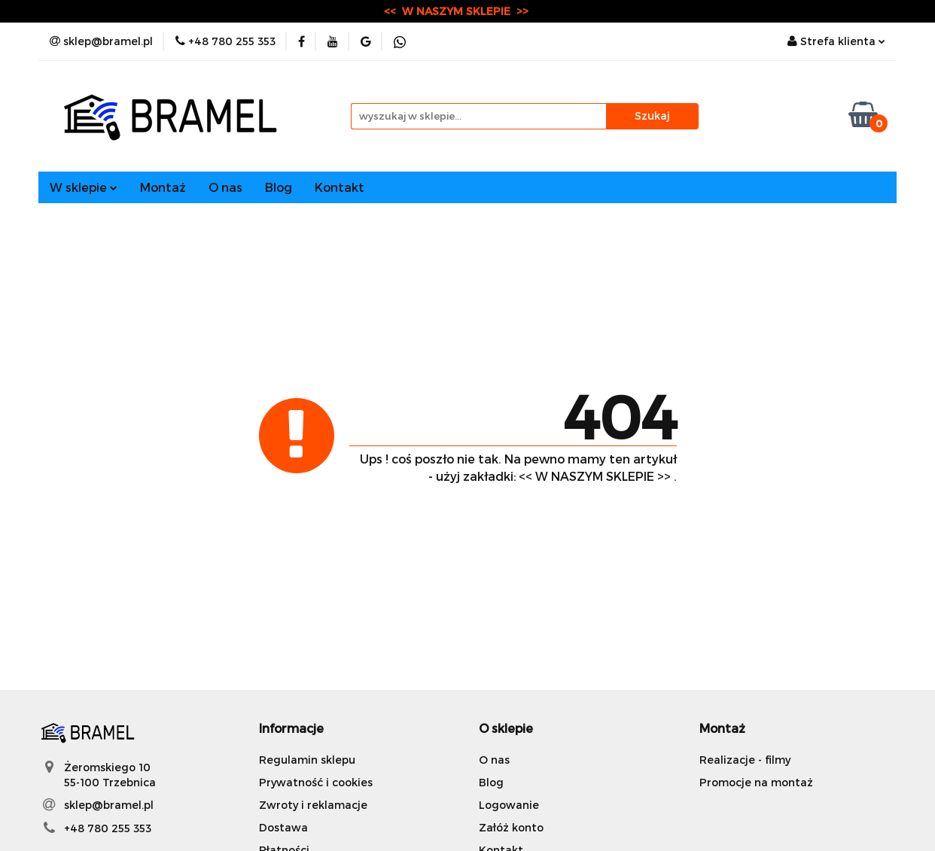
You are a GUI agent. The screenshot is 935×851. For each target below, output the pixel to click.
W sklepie (83, 187)
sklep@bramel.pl (109, 804)
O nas (225, 187)
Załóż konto (511, 827)
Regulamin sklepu (307, 759)
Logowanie (509, 804)
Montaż (163, 187)
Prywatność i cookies (316, 782)
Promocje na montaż (756, 782)
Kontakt (339, 187)
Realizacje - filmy (744, 759)
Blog (278, 187)
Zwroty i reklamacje (313, 804)
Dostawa (283, 827)
